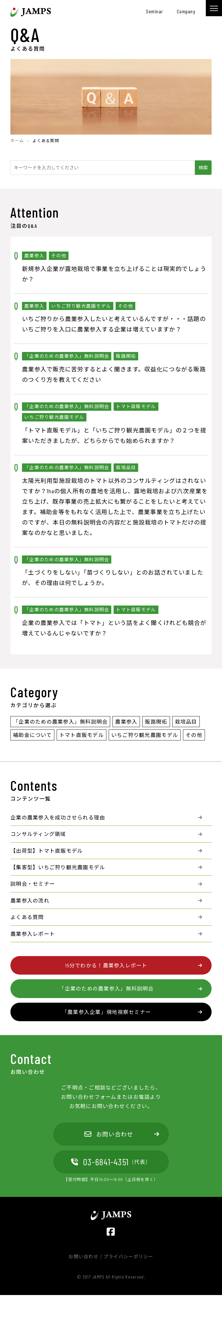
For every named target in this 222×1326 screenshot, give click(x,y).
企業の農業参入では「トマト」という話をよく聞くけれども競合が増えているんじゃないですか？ (114, 628)
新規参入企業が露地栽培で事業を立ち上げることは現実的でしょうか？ (114, 274)
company (186, 11)
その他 (194, 735)
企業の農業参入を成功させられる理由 (57, 817)
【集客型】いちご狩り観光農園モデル (57, 867)
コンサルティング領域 (38, 834)
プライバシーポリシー (128, 1256)
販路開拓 (156, 721)
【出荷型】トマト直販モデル (46, 851)
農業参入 (126, 721)
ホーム (17, 140)
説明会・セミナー (32, 884)
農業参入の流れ (29, 900)
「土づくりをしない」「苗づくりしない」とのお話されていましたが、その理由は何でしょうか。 (112, 577)
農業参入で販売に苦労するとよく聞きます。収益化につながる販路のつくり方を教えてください (114, 374)
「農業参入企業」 (106, 1012)
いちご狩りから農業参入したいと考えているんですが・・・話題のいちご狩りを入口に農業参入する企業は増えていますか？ (114, 324)
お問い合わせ (108, 1134)
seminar (154, 11)
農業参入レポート (32, 934)
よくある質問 (27, 917)
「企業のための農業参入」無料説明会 (60, 721)
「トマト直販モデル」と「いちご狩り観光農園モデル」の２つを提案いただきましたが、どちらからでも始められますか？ (114, 435)
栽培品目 (186, 721)
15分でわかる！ (106, 965)
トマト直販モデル (81, 735)
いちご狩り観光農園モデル (144, 735)
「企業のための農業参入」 (106, 988)
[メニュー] (214, 8)
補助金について (32, 735)
